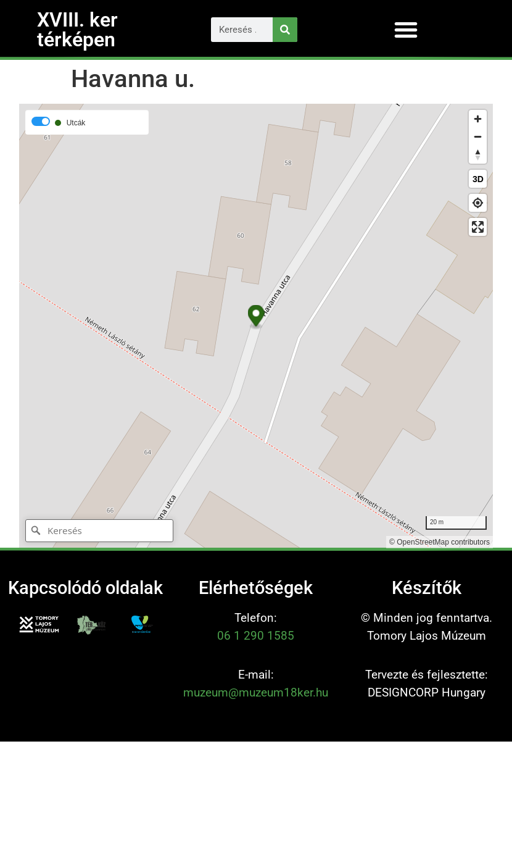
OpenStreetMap (423, 542)
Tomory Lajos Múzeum (426, 636)
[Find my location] (478, 203)
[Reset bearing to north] (478, 155)
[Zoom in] (478, 119)
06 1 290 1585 (255, 636)
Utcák (76, 123)
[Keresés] (285, 29)
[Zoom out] (478, 137)
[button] (405, 29)
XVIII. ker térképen (77, 29)
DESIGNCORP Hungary (426, 692)
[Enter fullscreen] (478, 227)
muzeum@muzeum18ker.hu (255, 692)
